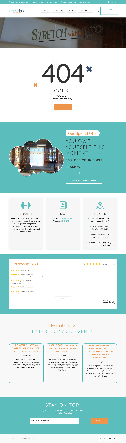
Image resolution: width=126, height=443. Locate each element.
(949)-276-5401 (67, 221)
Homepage (63, 107)
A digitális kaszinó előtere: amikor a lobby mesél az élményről (26, 348)
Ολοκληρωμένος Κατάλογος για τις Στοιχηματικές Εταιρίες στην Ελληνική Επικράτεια (100, 351)
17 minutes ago (26, 355)
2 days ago (100, 362)
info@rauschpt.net (65, 218)
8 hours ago (63, 355)
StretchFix (17, 438)
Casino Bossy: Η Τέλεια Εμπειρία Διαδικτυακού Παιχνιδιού (63, 348)
